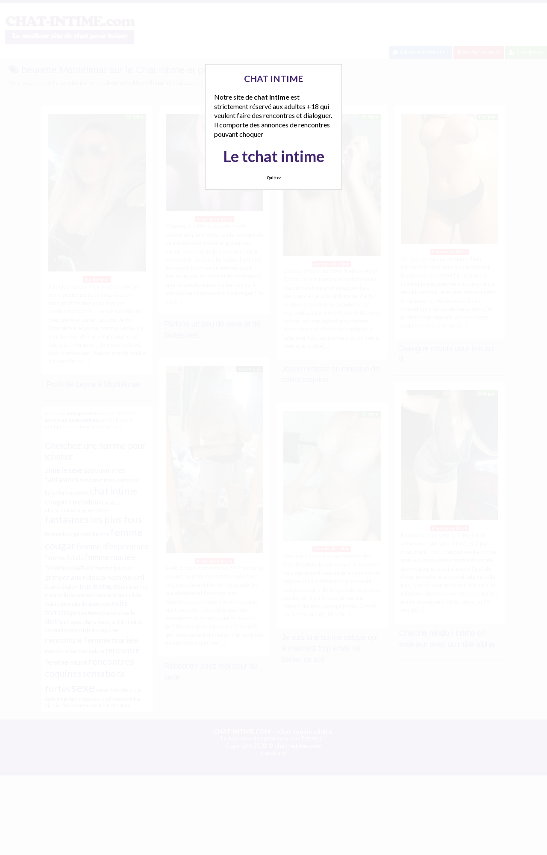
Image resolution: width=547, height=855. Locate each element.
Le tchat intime (273, 156)
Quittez (274, 177)
